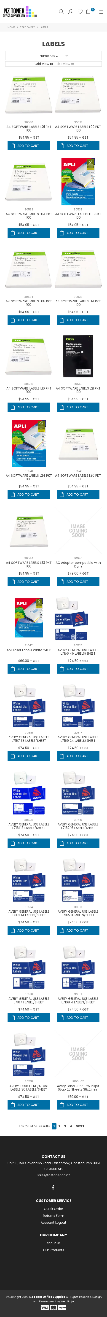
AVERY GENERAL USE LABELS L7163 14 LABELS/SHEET (28, 913)
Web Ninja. (67, 1301)
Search (61, 11)
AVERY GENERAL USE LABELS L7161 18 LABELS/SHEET (28, 826)
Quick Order (53, 1209)
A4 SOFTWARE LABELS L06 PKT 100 (78, 216)
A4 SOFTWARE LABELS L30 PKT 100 (78, 477)
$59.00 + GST (78, 1096)
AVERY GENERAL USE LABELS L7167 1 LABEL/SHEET (28, 1000)
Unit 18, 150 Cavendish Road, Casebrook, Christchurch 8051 (54, 1163)
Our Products (53, 1250)
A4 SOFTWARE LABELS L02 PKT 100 (78, 128)
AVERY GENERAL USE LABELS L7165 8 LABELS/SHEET (78, 913)
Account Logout (53, 1222)
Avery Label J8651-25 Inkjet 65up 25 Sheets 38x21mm (78, 1088)
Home (11, 27)
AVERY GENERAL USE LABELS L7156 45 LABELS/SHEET (78, 652)
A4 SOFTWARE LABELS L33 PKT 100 (29, 564)
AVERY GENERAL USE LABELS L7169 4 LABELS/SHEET (78, 1000)
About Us (53, 1243)
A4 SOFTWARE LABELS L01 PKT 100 (28, 128)
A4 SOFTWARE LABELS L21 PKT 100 (78, 390)
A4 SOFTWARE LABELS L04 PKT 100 (29, 216)
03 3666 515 (53, 1169)
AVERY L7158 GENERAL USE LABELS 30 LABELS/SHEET (28, 1088)
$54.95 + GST (29, 137)
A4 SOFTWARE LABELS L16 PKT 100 (28, 390)
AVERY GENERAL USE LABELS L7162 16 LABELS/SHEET (78, 826)
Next (80, 1126)
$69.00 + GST (28, 660)
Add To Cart (28, 145)
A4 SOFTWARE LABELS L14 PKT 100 (78, 303)
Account (70, 11)
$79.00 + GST (78, 573)
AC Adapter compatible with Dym (78, 564)
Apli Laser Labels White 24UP (29, 650)
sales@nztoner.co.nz (53, 1175)
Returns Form (53, 1215)
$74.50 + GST (78, 660)
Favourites (80, 11)
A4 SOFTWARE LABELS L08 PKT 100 (29, 303)
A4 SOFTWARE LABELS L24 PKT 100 (29, 477)
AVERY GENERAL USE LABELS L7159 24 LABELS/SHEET (78, 739)
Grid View (42, 64)
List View (63, 64)
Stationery (27, 27)
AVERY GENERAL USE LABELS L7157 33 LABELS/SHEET (28, 739)
